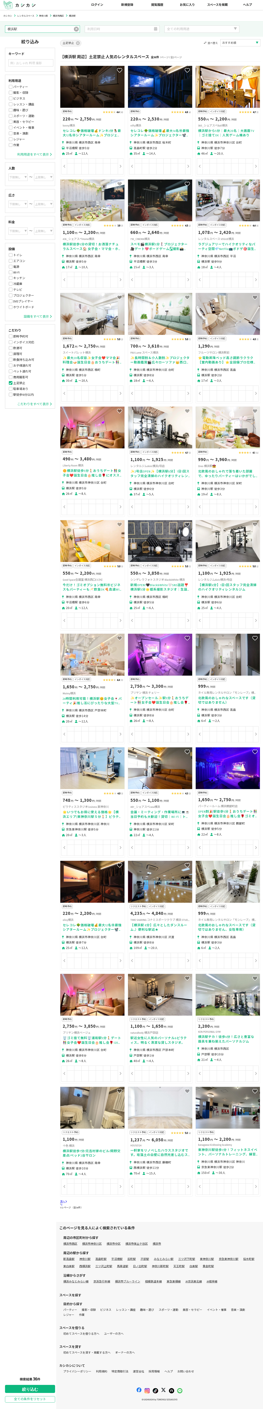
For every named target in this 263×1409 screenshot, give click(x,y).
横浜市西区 (70, 1243)
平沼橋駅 (117, 1259)
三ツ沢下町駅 (186, 1259)
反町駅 (131, 1259)
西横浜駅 (85, 1266)
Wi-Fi (16, 272)
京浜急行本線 (101, 1281)
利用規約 (101, 1371)
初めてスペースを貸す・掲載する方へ (87, 1352)
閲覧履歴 (157, 5)
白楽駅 (193, 1266)
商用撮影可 (20, 377)
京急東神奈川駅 (228, 1259)
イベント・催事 (23, 127)
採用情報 (154, 1371)
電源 (16, 266)
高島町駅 (101, 1259)
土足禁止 (19, 383)
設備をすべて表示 (38, 316)
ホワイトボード (23, 307)
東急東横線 (174, 1281)
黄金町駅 (208, 1266)
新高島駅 (69, 1259)
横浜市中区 (114, 1243)
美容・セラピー (23, 121)
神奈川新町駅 (160, 1266)
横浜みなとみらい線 (76, 1281)
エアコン (19, 261)
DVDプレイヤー (23, 301)
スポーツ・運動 (23, 116)
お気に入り (187, 5)
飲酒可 (17, 348)
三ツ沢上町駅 (103, 1266)
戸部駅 (145, 1259)
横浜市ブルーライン (127, 1281)
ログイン (97, 5)
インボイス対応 (23, 342)
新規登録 (127, 5)
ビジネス (19, 98)
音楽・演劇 (20, 133)
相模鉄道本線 (153, 1281)
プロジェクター (23, 295)
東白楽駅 (69, 1266)
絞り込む (30, 1389)
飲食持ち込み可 (23, 359)
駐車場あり (20, 389)
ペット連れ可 (22, 371)
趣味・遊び (20, 110)
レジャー (19, 139)
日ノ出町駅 (140, 1266)
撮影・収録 (20, 92)
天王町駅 (179, 1266)
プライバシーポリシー (77, 1371)
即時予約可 (20, 336)
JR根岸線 (212, 1281)
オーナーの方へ (125, 1352)
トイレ (17, 255)
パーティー (20, 87)
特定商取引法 (120, 1371)
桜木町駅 (248, 1259)
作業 (16, 145)
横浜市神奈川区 (92, 1243)
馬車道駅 (122, 1266)
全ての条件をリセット (30, 1399)
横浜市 (157, 1243)
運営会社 (138, 1371)
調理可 (17, 354)
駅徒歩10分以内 (23, 394)
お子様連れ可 (22, 365)
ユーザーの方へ (114, 1333)
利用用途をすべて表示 (34, 154)
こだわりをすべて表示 (34, 404)
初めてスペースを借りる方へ (81, 1333)
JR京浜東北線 (193, 1281)
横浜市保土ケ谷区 (136, 1243)
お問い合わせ (185, 1371)
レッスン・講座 (23, 104)
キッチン (19, 278)
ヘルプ (247, 5)
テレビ (17, 289)
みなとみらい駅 (163, 1259)
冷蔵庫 (17, 284)
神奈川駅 (85, 1259)
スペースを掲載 (217, 5)
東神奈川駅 (207, 1259)
